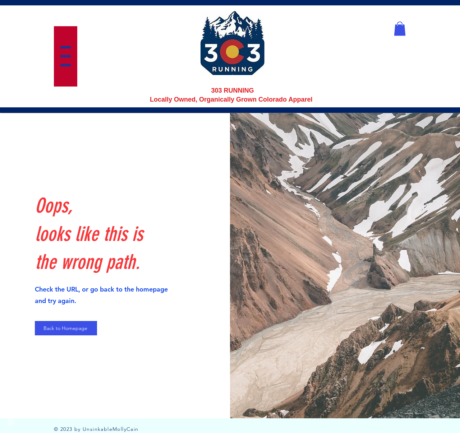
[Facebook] (10, 407)
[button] (65, 56)
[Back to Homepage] (66, 328)
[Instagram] (10, 422)
